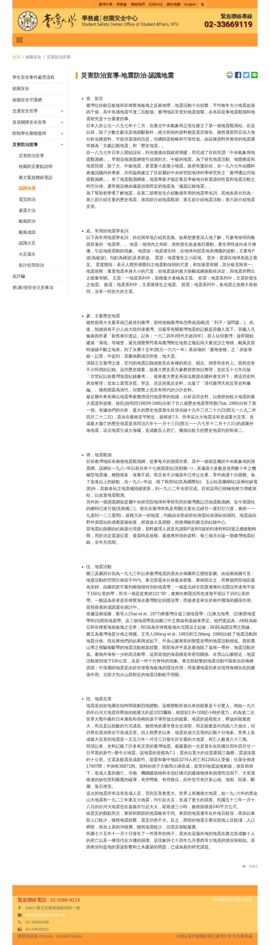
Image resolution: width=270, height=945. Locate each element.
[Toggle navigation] (19, 40)
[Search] (202, 4)
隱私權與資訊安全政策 (232, 899)
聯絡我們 (138, 4)
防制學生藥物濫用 (37, 133)
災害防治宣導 (37, 144)
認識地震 (27, 188)
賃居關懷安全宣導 (37, 122)
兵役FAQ (155, 4)
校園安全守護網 (27, 100)
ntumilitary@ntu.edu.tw (45, 915)
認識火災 (27, 243)
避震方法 (27, 210)
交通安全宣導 (37, 111)
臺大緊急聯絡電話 (35, 177)
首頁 (16, 57)
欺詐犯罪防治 (31, 265)
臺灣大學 (106, 4)
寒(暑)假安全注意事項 (32, 287)
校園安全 (20, 88)
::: (94, 4)
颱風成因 (27, 232)
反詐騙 (18, 276)
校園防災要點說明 (35, 166)
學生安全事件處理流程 (33, 77)
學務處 (122, 4)
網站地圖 (173, 4)
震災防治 (27, 199)
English (190, 4)
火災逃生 (27, 254)
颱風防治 (27, 221)
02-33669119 (228, 24)
